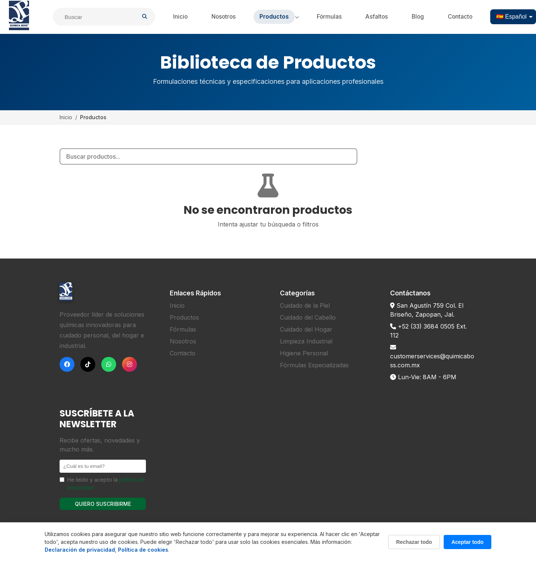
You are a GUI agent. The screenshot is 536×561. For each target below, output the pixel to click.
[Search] (351, 156)
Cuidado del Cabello (308, 317)
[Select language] (513, 16)
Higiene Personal (304, 353)
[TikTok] (87, 364)
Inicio (180, 16)
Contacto (460, 16)
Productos (274, 16)
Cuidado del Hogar (306, 329)
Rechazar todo (414, 542)
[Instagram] (129, 364)
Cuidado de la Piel (305, 305)
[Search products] (208, 156)
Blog (418, 16)
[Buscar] (100, 17)
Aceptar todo (468, 542)
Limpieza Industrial (306, 341)
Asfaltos (377, 16)
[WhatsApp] (108, 364)
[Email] (103, 466)
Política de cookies (143, 549)
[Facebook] (67, 364)
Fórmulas (329, 16)
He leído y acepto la (106, 483)
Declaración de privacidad (80, 549)
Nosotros (223, 16)
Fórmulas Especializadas (314, 365)
